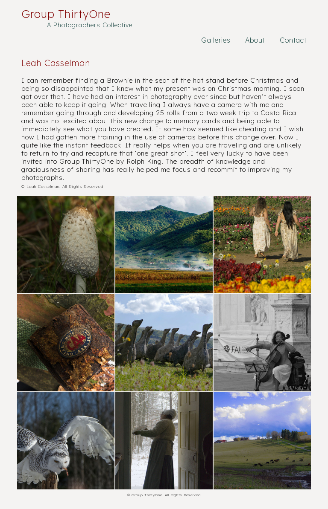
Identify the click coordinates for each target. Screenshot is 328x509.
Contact (293, 40)
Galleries (216, 40)
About (255, 40)
